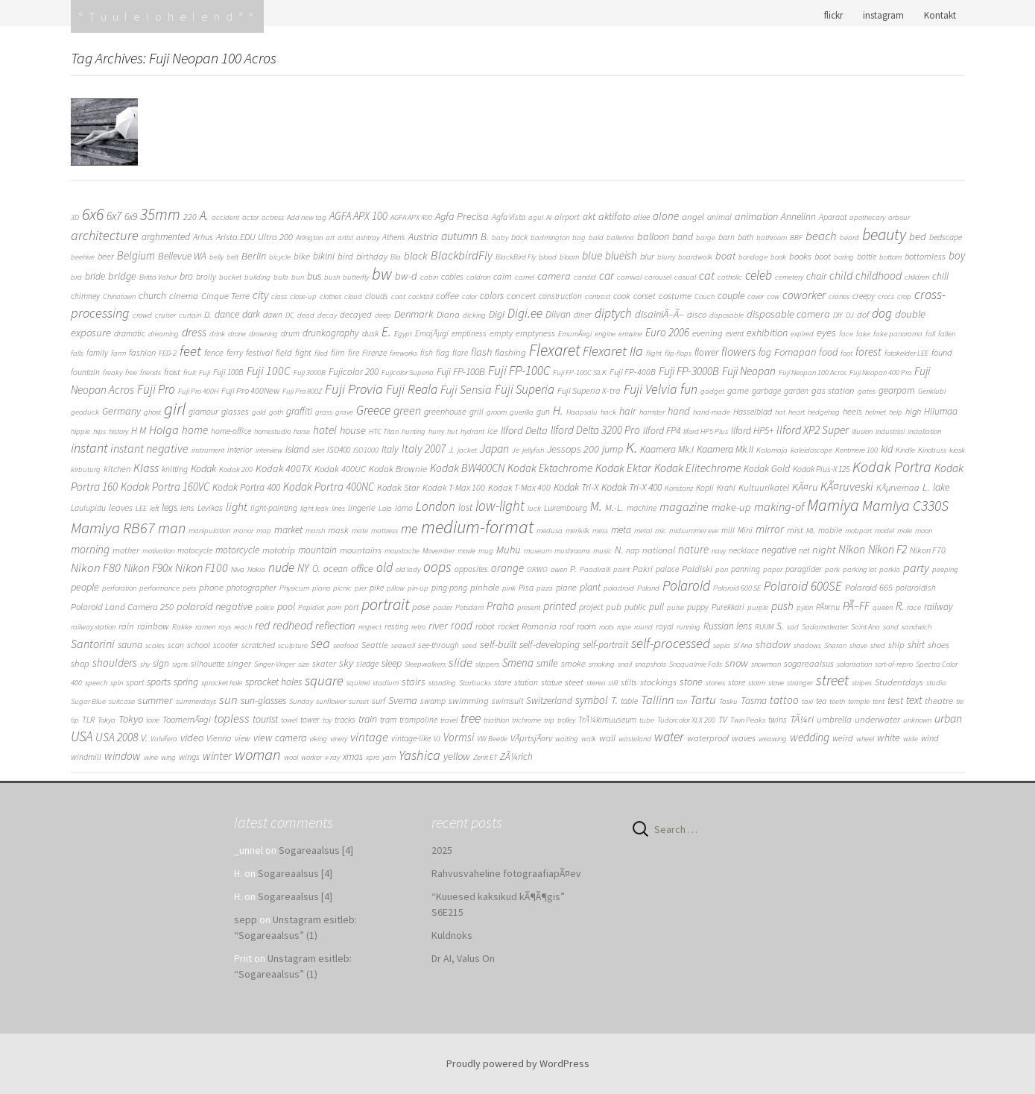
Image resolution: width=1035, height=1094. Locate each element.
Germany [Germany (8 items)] (121, 411)
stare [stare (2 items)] (502, 682)
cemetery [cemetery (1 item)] (789, 277)
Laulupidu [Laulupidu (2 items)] (88, 508)
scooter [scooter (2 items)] (225, 645)
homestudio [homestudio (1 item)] (272, 431)
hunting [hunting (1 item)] (413, 431)
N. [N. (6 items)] (619, 549)
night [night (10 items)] (823, 549)
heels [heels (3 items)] (852, 411)
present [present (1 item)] (528, 607)
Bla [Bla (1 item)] (395, 257)
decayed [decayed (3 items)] (356, 314)
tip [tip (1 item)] (75, 720)
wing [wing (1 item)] (168, 757)
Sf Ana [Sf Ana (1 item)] (743, 645)
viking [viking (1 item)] (318, 739)
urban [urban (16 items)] (948, 718)
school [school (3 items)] (198, 644)
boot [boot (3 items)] (822, 256)
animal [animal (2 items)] (719, 217)
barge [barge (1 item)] (705, 237)
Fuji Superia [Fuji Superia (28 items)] (524, 389)
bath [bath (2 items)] (745, 237)
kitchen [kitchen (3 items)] (117, 468)
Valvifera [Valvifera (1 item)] (164, 739)
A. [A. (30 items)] (204, 215)
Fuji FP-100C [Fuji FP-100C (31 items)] (519, 370)
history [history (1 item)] (118, 431)
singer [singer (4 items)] (239, 663)
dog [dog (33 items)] (882, 313)
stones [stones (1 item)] (715, 683)
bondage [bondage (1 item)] (752, 257)
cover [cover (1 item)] (755, 296)
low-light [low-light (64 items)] (500, 506)
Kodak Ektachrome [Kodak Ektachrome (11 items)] (549, 468)
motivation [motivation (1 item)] (158, 551)
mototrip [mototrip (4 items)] (278, 550)
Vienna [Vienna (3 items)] (219, 738)
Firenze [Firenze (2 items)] (374, 353)
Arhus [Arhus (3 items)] (203, 236)
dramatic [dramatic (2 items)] (129, 333)
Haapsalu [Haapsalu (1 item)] (582, 412)
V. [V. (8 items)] (144, 737)
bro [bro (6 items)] (186, 276)
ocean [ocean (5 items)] (335, 568)
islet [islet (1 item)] (318, 450)
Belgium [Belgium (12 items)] (136, 255)
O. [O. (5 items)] (316, 568)
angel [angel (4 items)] (693, 216)
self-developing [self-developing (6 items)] (549, 644)
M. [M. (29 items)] (596, 506)
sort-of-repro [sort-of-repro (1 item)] (894, 664)
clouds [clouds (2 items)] (376, 296)
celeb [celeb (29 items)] (758, 275)
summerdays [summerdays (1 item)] (196, 701)
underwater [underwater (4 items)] (877, 719)
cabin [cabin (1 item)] (429, 277)
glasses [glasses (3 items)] (235, 411)
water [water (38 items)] (669, 736)
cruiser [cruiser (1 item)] (165, 315)
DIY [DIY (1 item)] (838, 315)
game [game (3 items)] (738, 390)
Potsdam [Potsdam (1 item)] (469, 607)
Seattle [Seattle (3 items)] (374, 644)
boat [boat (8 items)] (725, 256)
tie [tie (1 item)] (959, 701)
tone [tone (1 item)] (152, 720)
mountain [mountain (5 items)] (317, 550)
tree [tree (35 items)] (470, 718)
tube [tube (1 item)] (646, 720)
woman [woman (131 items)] (258, 754)
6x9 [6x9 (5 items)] (130, 216)
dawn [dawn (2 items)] (272, 314)
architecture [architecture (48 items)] (105, 235)
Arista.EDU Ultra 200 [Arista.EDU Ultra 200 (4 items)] (254, 236)
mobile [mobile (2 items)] (830, 530)
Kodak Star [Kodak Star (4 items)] (398, 487)
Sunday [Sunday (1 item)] (301, 701)
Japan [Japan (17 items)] (494, 448)
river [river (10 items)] (438, 625)
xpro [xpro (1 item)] (372, 757)
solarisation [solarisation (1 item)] (854, 664)
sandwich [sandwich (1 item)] (916, 627)
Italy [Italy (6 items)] (390, 449)
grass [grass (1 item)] (323, 412)
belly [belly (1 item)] (216, 257)
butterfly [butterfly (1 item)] (356, 277)
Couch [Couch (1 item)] (704, 296)
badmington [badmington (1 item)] (550, 237)
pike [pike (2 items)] (377, 587)
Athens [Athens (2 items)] (393, 237)
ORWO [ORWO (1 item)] (537, 569)
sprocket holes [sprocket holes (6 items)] (273, 681)
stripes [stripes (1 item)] (862, 683)
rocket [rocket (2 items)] (508, 626)
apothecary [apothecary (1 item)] (867, 217)
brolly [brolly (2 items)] (206, 276)
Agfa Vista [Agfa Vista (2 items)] (508, 217)
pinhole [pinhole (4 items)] (484, 587)
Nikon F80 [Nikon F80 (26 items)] (96, 567)
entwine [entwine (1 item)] (630, 334)
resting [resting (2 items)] (396, 626)
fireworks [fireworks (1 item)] (403, 353)
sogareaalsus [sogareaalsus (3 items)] (809, 663)
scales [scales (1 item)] (155, 645)
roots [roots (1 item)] (606, 627)
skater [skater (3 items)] (324, 663)
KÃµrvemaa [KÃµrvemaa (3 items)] (898, 487)
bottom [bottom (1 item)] (890, 257)
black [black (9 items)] (416, 256)
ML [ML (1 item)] (810, 530)
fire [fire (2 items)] (353, 353)
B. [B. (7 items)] (485, 236)
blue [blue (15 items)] (592, 255)
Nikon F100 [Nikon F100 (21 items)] (201, 567)
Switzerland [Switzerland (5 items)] (549, 700)
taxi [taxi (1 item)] (807, 701)
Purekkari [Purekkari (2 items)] (728, 607)
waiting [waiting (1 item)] (566, 739)
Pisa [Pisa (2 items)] (526, 587)
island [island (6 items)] (297, 449)
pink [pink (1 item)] (509, 588)
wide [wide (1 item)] (910, 739)
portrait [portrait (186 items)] (385, 604)
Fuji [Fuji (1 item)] (204, 372)
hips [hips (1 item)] (99, 431)
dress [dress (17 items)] (194, 331)
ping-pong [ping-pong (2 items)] (449, 587)
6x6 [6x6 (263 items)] (93, 214)
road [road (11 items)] (461, 625)
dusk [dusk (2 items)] (370, 333)
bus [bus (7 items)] (314, 276)
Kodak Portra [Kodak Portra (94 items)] (891, 466)
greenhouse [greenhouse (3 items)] (445, 411)
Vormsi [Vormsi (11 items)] (458, 737)
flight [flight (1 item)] (654, 353)
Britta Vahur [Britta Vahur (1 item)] (158, 277)
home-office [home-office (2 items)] (231, 431)
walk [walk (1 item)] (588, 739)
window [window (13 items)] (122, 756)
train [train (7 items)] (367, 719)
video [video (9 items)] (191, 737)
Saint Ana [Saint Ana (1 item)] (865, 627)
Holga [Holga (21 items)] (164, 429)
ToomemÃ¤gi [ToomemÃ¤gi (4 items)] (186, 719)
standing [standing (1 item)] (442, 683)
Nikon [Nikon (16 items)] (851, 548)
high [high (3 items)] (913, 411)
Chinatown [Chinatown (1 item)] (119, 296)
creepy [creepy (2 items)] (863, 296)
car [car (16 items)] (606, 275)
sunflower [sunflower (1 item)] (331, 701)
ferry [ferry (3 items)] (235, 352)
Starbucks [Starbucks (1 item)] (475, 683)
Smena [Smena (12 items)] (518, 663)
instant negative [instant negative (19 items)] (149, 448)
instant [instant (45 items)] (89, 447)
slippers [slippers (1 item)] (487, 664)
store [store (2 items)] (736, 682)
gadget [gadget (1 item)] (712, 391)
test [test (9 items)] (895, 700)
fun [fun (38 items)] (688, 388)
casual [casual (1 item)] (685, 277)
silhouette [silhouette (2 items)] (207, 663)
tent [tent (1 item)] (878, 701)
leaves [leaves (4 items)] (121, 507)
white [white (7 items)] (888, 737)
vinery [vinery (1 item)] (338, 739)
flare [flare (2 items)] (460, 353)
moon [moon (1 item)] (923, 530)
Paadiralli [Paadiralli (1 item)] (595, 569)
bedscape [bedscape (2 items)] (945, 237)
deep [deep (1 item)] (383, 315)
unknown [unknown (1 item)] (917, 720)
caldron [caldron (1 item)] (478, 277)
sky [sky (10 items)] (346, 663)
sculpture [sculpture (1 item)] (293, 645)
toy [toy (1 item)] (327, 720)
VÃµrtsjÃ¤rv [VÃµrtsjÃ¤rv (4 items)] (531, 738)
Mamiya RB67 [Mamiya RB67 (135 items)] (113, 528)
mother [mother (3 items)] (126, 550)
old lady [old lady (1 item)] (408, 569)
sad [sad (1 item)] (793, 627)
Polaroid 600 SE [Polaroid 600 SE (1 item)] (737, 588)
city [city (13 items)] (260, 295)
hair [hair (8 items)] (627, 411)
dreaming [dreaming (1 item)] (163, 334)
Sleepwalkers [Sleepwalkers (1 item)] (425, 664)
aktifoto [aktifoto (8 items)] (614, 216)
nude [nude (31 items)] (281, 567)
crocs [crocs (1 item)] (886, 296)
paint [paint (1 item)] (621, 569)
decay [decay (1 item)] (327, 315)
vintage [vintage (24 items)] (369, 737)
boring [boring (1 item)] (844, 257)
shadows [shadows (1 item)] (807, 645)
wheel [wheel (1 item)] (865, 739)
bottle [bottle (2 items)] (866, 256)
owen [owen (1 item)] (559, 569)
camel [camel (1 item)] (524, 277)
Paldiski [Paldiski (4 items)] (697, 568)
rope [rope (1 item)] (624, 627)
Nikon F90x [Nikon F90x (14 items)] (148, 568)
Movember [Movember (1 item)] (438, 551)
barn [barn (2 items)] (726, 237)
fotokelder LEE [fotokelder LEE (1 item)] (906, 353)
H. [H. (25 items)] (558, 410)
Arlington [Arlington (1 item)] (309, 237)
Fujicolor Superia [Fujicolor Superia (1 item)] (408, 372)
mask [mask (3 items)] (338, 529)
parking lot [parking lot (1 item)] (859, 569)
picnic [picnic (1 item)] (342, 588)
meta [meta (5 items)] (621, 530)
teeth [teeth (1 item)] (837, 701)
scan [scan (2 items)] (176, 645)
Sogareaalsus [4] (316, 850)
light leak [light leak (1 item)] (314, 508)
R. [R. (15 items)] (900, 606)
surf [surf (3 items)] (378, 700)
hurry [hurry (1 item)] (436, 431)
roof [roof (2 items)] (567, 626)
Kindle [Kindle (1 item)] (905, 450)
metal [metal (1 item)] (643, 530)
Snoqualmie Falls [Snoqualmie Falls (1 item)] (695, 664)
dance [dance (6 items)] (227, 314)
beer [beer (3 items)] (106, 256)
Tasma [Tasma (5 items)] (754, 700)
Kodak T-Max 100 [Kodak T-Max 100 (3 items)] (453, 487)
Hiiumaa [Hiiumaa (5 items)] (941, 411)
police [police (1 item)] (265, 607)
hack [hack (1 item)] (608, 412)
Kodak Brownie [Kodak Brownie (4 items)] (398, 468)
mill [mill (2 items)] (728, 530)
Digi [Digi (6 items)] (496, 314)
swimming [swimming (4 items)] (469, 700)
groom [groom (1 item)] (497, 412)
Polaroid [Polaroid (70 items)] (686, 585)
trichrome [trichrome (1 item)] (526, 720)
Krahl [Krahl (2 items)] (726, 487)
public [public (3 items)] (635, 606)
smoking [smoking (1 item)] (602, 664)
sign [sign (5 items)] (161, 663)
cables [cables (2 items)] (452, 276)
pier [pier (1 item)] (361, 588)
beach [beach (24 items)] (821, 235)
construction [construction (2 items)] (560, 296)
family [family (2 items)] (97, 353)
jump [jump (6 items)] (612, 449)
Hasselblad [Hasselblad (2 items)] (752, 411)
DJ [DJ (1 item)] (850, 315)
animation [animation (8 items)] (756, 216)
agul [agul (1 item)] (535, 217)
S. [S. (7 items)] (780, 625)
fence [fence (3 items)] (214, 352)
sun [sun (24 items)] (228, 699)
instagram (883, 15)
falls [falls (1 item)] (77, 353)
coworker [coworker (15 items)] (804, 295)
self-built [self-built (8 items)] (498, 644)
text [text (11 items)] (914, 700)
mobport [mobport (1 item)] (858, 530)
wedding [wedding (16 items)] (809, 736)
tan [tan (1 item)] (682, 701)
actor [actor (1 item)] (250, 217)
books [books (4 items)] (800, 256)
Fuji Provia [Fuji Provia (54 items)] (354, 388)
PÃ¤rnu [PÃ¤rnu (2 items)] (828, 607)
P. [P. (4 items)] (573, 568)
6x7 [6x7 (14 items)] (114, 216)
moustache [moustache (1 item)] (402, 551)
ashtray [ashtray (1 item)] (367, 237)
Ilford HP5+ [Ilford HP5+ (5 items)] (752, 430)
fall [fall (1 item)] (930, 334)
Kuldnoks (451, 935)
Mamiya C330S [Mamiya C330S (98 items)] (905, 505)
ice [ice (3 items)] (492, 430)
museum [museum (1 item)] (537, 551)
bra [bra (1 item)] (76, 277)
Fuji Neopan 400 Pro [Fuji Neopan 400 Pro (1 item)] (880, 372)
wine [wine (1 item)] (151, 757)
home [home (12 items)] (195, 430)
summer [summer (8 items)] (155, 700)
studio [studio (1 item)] (936, 683)
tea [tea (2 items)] (821, 701)
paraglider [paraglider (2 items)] (803, 569)
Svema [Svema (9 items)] (402, 700)
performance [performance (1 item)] (159, 588)
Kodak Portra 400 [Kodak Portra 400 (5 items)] (246, 487)
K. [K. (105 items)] (631, 447)
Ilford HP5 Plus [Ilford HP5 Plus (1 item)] (705, 431)
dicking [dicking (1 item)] (474, 315)
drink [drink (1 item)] (217, 334)
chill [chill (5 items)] (940, 276)
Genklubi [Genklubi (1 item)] (932, 391)
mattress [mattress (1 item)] (384, 530)
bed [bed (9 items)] (917, 236)
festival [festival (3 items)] (259, 352)
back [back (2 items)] (519, 237)
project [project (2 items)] (591, 607)
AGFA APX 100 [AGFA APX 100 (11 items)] (358, 216)
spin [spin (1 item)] (116, 683)
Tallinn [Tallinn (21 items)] (657, 699)
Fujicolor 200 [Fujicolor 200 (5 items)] (354, 371)
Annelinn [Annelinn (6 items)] (798, 216)
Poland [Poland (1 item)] (648, 588)
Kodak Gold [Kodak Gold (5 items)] (767, 468)
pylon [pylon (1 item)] (805, 607)
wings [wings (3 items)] (189, 756)
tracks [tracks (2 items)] (345, 719)
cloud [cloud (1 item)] (353, 296)
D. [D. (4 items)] (208, 314)
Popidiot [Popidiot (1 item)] (311, 607)
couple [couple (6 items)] (731, 295)
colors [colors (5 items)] (492, 295)
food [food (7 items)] (828, 352)
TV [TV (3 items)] (722, 719)
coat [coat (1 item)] (398, 296)
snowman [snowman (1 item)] (766, 664)
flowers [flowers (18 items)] (738, 351)
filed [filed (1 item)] (321, 353)
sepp (245, 919)
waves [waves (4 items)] (744, 738)
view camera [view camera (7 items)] (279, 737)
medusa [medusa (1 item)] (550, 530)
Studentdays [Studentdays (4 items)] (899, 682)
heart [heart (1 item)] (796, 412)
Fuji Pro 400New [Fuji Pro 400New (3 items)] (250, 390)
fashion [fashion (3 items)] (142, 352)
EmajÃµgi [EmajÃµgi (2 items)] (432, 333)
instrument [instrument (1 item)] (208, 450)
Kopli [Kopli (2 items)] (705, 487)
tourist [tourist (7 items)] (265, 719)
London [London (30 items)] (435, 506)
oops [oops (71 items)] (437, 567)
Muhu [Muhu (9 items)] (508, 549)
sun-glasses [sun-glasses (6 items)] (263, 700)
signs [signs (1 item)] (180, 664)
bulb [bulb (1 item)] (280, 277)
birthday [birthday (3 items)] (371, 256)
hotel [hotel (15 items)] (325, 430)
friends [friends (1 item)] (150, 372)
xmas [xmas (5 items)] (353, 756)
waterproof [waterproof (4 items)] (708, 738)
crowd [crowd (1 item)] (142, 315)
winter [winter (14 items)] (217, 756)
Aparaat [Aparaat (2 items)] (832, 217)
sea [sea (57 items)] (320, 643)
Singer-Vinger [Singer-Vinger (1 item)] (274, 664)
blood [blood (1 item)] (548, 257)
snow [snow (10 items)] (736, 663)
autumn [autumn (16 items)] (459, 235)
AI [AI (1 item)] (548, 217)
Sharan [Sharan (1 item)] (835, 645)
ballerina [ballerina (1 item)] (620, 237)
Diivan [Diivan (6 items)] (558, 314)
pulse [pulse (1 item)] (675, 607)
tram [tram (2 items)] (388, 719)
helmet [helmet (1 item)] (875, 412)
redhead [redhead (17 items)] (292, 624)
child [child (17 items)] (840, 275)
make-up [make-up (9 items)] (731, 507)
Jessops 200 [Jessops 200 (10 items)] (573, 448)
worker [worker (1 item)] (311, 757)
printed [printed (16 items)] (559, 605)
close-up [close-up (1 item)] (303, 296)
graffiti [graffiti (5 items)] (299, 411)
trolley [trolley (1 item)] (566, 720)
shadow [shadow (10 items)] (773, 644)
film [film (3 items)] (338, 352)
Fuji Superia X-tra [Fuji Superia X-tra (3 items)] (589, 390)
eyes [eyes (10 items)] (826, 332)
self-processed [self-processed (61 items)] (670, 643)
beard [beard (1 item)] (849, 237)
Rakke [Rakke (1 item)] (182, 627)
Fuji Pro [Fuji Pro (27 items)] (156, 389)
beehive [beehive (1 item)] (83, 257)
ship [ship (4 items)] (896, 644)
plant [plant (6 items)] (590, 587)
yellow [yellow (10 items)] (456, 756)
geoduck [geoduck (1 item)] (85, 412)
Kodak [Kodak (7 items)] (203, 468)
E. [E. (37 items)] (386, 331)
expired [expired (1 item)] (802, 334)
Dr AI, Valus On (463, 958)
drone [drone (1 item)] (237, 334)
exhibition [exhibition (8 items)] (767, 332)
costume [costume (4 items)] (675, 295)
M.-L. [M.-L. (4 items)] (614, 507)
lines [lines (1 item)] (338, 508)
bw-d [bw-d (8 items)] (406, 276)
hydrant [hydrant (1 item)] (472, 431)
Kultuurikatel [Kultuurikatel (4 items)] (763, 487)
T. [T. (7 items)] (614, 700)
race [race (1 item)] (914, 607)
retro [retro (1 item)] (418, 627)
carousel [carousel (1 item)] (658, 277)
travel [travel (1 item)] (449, 720)
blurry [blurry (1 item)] (666, 257)
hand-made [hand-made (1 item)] (711, 412)
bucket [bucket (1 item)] (230, 277)
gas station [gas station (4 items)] (833, 390)
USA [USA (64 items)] (81, 736)
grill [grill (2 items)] (476, 411)
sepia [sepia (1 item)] (721, 645)
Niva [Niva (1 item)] (237, 569)
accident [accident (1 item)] (225, 217)
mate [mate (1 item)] (360, 530)
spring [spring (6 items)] (186, 681)
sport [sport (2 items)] (135, 682)
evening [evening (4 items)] (707, 333)
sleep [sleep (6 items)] (392, 663)
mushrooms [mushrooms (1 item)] (572, 551)
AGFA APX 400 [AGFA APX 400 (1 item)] (411, 217)
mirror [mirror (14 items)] (770, 529)
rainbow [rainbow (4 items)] (153, 626)
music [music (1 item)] (602, 551)
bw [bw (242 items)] (382, 273)
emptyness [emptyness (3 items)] (535, 333)
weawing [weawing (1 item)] (773, 739)
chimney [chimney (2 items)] (85, 296)
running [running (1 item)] (688, 627)
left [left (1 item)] (154, 508)
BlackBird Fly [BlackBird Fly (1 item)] (516, 257)
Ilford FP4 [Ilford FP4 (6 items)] (661, 430)
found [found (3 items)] (941, 352)
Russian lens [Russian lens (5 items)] (727, 626)
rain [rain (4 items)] (126, 626)
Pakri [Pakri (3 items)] (643, 568)
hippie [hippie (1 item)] (80, 431)
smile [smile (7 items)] (547, 663)
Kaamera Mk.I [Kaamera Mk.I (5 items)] (667, 449)
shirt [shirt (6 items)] (916, 644)
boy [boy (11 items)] (957, 255)
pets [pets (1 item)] (189, 588)
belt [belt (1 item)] (232, 257)
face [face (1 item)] (846, 334)
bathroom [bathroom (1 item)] (771, 237)
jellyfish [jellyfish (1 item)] (533, 450)
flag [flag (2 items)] (442, 353)
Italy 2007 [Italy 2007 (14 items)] (424, 448)
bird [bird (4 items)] (345, 256)
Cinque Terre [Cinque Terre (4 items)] (225, 295)
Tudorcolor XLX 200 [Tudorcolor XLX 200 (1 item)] (686, 720)
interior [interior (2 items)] (240, 449)
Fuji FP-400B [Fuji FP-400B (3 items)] (633, 371)
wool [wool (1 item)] (291, 757)
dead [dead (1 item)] (305, 315)
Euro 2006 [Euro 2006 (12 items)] (667, 332)
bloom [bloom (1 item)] (569, 257)
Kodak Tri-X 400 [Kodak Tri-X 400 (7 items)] (631, 487)
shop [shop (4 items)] (80, 663)
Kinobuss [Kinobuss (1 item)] (932, 450)
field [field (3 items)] (284, 352)
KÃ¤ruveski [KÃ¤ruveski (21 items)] (846, 486)
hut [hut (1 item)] (452, 431)
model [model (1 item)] (884, 530)
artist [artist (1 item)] (345, 237)
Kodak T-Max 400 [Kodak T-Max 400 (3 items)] (519, 487)
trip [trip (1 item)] (549, 720)
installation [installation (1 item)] (924, 431)
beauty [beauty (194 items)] (884, 234)
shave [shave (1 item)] (858, 645)
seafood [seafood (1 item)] (345, 645)
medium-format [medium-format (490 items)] (477, 526)
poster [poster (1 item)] (442, 607)
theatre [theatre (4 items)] (939, 700)
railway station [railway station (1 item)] (93, 627)
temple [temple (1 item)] (859, 701)
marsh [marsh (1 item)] (315, 530)
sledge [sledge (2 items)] (367, 663)
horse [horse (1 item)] (302, 431)
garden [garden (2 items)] (796, 391)
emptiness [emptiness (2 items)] (469, 333)
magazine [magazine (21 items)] (684, 506)
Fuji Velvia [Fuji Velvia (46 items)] (650, 388)
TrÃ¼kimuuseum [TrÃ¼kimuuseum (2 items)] (607, 719)
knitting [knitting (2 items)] (175, 469)
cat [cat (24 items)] (707, 275)
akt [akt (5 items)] (589, 216)
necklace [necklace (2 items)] (744, 550)
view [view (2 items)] (242, 738)
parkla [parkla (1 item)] (889, 569)
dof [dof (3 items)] (863, 314)
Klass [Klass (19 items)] (146, 467)
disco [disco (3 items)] (696, 314)
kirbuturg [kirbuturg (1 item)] (86, 469)
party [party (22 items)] (916, 568)
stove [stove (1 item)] (776, 683)
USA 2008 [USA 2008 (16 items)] (116, 736)
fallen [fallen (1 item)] (946, 334)
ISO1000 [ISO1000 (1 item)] (366, 450)
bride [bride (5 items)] (95, 276)
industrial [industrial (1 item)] (890, 431)
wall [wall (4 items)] (607, 738)
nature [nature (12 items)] (693, 549)
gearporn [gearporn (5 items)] (897, 390)
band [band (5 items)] (682, 236)
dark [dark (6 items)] (251, 314)
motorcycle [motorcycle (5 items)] (237, 550)
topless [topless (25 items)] (232, 718)
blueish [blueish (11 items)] (621, 255)
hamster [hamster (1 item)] (652, 412)
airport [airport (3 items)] (567, 216)
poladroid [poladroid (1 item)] (619, 588)
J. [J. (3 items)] (452, 449)
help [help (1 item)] (895, 412)
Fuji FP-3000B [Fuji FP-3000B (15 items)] (689, 371)
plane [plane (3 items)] (566, 587)
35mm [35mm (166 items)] (160, 214)
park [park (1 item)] (832, 569)
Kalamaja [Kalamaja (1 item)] (772, 450)
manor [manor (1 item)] (243, 530)
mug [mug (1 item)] (485, 551)
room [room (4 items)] (586, 626)
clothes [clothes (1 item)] (330, 296)
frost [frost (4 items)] (172, 371)
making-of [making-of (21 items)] (779, 506)
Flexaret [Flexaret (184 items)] (554, 350)
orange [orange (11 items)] (507, 568)
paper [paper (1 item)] (772, 569)
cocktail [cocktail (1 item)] (420, 296)
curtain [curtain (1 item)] (190, 315)
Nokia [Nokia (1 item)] (256, 569)
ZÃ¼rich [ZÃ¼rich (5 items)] (516, 756)
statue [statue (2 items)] (551, 682)
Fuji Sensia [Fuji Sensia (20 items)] (466, 389)
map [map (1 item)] (263, 530)
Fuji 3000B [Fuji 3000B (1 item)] (310, 372)
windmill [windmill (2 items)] (86, 757)
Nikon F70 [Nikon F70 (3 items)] (928, 550)
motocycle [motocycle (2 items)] (194, 550)
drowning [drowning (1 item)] (263, 334)
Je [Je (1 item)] (515, 450)
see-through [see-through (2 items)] (438, 645)
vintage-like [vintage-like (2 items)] (411, 738)
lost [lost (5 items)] (465, 507)
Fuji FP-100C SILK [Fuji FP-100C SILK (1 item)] (580, 372)
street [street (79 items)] (832, 680)
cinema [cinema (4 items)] (183, 295)
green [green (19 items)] (407, 410)
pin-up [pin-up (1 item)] (418, 588)
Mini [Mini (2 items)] (745, 530)
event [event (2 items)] (735, 333)
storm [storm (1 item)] (756, 683)
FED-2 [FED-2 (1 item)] (168, 353)
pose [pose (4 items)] (421, 606)
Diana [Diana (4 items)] (448, 314)
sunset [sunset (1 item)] (359, 701)
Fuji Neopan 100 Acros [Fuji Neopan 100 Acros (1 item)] (812, 372)
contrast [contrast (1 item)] (597, 296)
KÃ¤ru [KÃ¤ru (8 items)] (804, 487)
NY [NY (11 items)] (303, 568)
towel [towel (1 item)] (289, 720)
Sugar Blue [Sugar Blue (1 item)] (88, 701)
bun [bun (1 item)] (297, 277)
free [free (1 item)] (131, 372)
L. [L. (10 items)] (926, 487)
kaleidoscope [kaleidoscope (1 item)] (811, 450)
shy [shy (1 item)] (145, 664)
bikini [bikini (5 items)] (324, 256)
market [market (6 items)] (288, 529)
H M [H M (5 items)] (138, 430)
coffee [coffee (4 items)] (447, 295)
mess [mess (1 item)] (600, 530)
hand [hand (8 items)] (679, 411)
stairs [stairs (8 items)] (413, 681)
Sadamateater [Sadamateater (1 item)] (825, 627)
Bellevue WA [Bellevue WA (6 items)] (182, 256)
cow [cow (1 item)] (773, 296)
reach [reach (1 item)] (243, 627)
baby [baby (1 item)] (500, 237)
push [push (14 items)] (782, 606)
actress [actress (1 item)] (273, 217)
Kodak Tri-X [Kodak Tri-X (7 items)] (576, 487)
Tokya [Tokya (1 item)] (106, 720)
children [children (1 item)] (917, 277)
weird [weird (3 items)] (842, 738)
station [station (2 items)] (526, 682)
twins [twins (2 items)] (777, 719)
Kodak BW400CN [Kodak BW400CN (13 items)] (467, 468)
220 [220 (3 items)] (190, 216)
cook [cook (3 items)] (621, 295)
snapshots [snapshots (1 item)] (650, 664)
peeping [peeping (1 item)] (945, 569)
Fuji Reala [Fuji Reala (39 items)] (411, 388)
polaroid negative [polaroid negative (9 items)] (215, 606)
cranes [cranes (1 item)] (839, 296)
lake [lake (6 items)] (941, 487)
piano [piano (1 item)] (321, 588)
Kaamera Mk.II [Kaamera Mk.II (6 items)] (725, 449)
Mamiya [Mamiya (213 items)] (833, 504)
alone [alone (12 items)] (666, 216)
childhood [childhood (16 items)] (878, 275)
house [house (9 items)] (353, 430)
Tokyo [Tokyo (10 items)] (130, 718)
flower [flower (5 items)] (706, 352)
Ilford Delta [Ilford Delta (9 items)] (524, 430)
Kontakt (940, 15)
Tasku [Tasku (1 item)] (728, 701)
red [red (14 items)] (262, 625)
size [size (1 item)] (303, 664)
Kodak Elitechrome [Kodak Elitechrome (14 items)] (697, 468)
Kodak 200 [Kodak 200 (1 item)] (236, 469)
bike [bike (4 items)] (302, 256)
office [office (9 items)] (362, 568)
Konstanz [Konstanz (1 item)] (679, 488)
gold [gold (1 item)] (259, 412)
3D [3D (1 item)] (75, 217)
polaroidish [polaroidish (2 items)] (916, 587)
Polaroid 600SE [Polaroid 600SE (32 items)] (803, 586)
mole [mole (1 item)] (904, 530)
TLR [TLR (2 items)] (88, 719)
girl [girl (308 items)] (175, 408)
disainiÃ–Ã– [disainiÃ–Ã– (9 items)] (659, 314)
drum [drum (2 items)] (290, 333)
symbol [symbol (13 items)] (591, 700)
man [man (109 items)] (172, 528)
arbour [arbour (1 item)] (899, 217)
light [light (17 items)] (236, 506)
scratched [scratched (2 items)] (258, 645)
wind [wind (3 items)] (930, 738)
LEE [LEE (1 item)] (141, 508)
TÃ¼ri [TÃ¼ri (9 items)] (802, 719)
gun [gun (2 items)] (543, 411)
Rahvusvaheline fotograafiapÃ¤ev (506, 873)
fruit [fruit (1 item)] (189, 372)
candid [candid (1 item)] (585, 277)
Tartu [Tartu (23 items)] (703, 700)
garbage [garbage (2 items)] (766, 391)
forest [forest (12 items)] (868, 352)
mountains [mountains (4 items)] (361, 550)
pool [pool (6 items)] (286, 606)
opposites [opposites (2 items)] (471, 569)
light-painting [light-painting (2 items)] (273, 508)
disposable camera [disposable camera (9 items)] (788, 314)
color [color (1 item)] (469, 296)
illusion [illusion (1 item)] (862, 431)
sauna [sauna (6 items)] (130, 644)
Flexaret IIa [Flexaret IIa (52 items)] (613, 350)
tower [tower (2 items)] (310, 719)
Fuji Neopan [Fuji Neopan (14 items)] (749, 371)
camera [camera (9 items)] (554, 276)
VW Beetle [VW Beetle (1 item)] (492, 739)
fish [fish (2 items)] (426, 353)
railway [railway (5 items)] (938, 606)
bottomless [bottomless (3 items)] (925, 256)
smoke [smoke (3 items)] (573, 663)
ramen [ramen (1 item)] (205, 627)
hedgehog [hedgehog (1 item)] (824, 412)
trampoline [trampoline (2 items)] (418, 719)
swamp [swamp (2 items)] (433, 701)
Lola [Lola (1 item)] (385, 508)
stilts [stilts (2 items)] (629, 682)
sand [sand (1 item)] (891, 627)
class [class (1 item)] (279, 296)
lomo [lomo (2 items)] (404, 508)
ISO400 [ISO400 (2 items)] (338, 449)
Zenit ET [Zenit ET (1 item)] (485, 757)
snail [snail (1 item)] (625, 664)
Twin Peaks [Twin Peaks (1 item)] (747, 720)
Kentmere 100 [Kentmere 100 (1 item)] (856, 450)
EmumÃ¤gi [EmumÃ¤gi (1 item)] (575, 334)
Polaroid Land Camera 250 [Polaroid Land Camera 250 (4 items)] (122, 606)
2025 (441, 850)
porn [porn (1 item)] (334, 607)
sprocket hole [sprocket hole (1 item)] (221, 683)
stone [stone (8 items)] (691, 681)
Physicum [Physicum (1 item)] (294, 588)
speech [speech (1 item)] (96, 683)
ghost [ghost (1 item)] (152, 412)
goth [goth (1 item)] (276, 412)
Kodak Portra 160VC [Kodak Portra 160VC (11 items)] (165, 487)
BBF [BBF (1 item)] (796, 237)
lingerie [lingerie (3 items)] (362, 507)
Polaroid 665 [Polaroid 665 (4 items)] (869, 587)
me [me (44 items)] (409, 528)
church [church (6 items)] (152, 295)
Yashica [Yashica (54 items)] (419, 755)
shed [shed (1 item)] (877, 645)
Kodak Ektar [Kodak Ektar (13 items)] (623, 468)
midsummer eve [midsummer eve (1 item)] (693, 530)
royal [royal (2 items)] (665, 626)
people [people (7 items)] (85, 587)
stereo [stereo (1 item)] (595, 683)
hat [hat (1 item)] (780, 412)
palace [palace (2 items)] (667, 569)
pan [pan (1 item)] (721, 569)
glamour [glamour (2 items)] (203, 411)
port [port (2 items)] (351, 607)
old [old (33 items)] (384, 567)
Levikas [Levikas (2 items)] (210, 508)
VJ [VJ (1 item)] (437, 739)
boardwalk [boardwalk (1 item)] (695, 257)
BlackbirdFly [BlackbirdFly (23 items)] (462, 255)
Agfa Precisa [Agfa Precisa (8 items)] (462, 216)
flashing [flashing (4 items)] (510, 352)
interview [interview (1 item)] (269, 450)
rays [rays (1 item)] (224, 627)
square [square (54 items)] (324, 680)
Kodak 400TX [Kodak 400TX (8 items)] (283, 468)
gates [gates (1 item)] (867, 391)
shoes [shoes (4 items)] (938, 644)
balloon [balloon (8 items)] (653, 236)
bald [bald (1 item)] (596, 237)
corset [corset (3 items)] (644, 295)
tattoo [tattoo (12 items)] (784, 700)
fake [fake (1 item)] (863, 334)
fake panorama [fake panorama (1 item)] (897, 334)
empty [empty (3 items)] (501, 333)
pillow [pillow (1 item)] (396, 588)
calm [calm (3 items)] (502, 276)
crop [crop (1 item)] (904, 296)
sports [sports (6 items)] (159, 681)
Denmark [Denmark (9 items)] (414, 314)
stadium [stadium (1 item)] (386, 683)
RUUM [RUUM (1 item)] (764, 627)
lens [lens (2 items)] (187, 508)
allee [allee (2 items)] (641, 217)
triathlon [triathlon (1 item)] (496, 720)
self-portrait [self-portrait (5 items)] (605, 644)
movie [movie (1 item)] (466, 551)
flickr (833, 15)
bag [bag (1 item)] (579, 237)
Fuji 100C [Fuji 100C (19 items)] (269, 370)
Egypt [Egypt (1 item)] (403, 334)
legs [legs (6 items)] (169, 507)
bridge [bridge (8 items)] (122, 276)
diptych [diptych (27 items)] (613, 313)
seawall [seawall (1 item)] (403, 645)
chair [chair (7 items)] (816, 276)
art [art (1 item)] (330, 237)
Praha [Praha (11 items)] (500, 606)
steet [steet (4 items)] (574, 682)
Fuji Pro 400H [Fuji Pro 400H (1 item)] (198, 391)
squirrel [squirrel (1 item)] (358, 683)
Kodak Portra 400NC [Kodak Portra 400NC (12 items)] (328, 487)
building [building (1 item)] (257, 277)
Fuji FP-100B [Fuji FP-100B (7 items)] (461, 371)
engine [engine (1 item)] (605, 334)
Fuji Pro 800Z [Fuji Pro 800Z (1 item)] (302, 391)
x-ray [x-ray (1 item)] (332, 757)
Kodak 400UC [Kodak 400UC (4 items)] (340, 468)
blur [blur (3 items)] (647, 256)
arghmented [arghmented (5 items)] (166, 236)
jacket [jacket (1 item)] (467, 450)
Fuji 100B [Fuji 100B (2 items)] (228, 372)
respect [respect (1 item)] (370, 627)
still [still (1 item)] (613, 683)
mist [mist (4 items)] (795, 530)
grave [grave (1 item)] (344, 412)
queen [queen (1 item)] (883, 607)
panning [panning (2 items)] (745, 569)
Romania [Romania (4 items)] (539, 626)
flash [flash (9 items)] (481, 352)
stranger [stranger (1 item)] (800, 683)
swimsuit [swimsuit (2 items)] (507, 701)
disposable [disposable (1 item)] (726, 315)
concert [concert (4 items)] (521, 295)
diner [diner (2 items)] (583, 314)
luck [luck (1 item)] (534, 508)
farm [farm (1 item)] (118, 353)
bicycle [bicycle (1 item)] (280, 257)
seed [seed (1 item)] (469, 645)
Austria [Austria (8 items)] (423, 236)
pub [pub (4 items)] (613, 606)
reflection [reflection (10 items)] (335, 625)
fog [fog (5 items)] (765, 352)
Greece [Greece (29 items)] (373, 410)
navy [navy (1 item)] (719, 551)
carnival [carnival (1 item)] (629, 277)
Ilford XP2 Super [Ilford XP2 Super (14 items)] (812, 430)
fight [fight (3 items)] (303, 352)
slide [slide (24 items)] (460, 662)
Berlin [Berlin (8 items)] (253, 256)
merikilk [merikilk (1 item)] (577, 530)
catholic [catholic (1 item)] (730, 277)
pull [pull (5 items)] (656, 606)
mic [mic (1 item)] (660, 530)
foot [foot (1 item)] (846, 353)
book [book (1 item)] (778, 257)
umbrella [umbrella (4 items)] (834, 719)
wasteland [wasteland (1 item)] (634, 739)
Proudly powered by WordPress (517, 1063)
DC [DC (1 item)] (289, 315)
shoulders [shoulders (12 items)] (114, 663)
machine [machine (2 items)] (641, 508)
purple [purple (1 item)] (757, 607)
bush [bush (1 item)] (332, 277)
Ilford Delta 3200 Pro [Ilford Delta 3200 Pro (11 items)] (595, 430)
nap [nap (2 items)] (632, 550)
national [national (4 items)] (658, 550)
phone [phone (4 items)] (211, 587)
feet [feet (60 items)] (190, 350)
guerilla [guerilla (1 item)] (522, 412)
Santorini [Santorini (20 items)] (93, 643)
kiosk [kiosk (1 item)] (957, 450)
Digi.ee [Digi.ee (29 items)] (524, 313)
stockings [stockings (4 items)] (658, 682)
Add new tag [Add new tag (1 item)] (306, 217)
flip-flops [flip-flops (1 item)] (678, 353)
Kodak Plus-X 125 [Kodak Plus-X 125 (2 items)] (821, 469)
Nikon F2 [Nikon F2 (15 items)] (887, 549)
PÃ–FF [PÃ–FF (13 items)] (856, 606)
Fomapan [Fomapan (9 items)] (795, 352)
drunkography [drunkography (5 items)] (331, 333)
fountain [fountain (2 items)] (85, 372)
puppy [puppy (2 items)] (698, 607)
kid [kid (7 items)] (887, 449)
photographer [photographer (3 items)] (251, 587)
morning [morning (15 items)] (90, 549)
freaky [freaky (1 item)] (112, 372)
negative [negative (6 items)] (779, 549)
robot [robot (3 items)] (485, 626)
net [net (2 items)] (804, 550)
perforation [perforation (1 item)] (119, 588)
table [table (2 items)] (629, 701)
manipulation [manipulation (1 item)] (209, 530)
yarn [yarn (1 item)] (389, 757)
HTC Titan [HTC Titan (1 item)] (384, 431)
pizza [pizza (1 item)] (545, 588)
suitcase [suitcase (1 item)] (122, 701)
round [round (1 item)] (643, 627)
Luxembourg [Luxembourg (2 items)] (565, 508)
